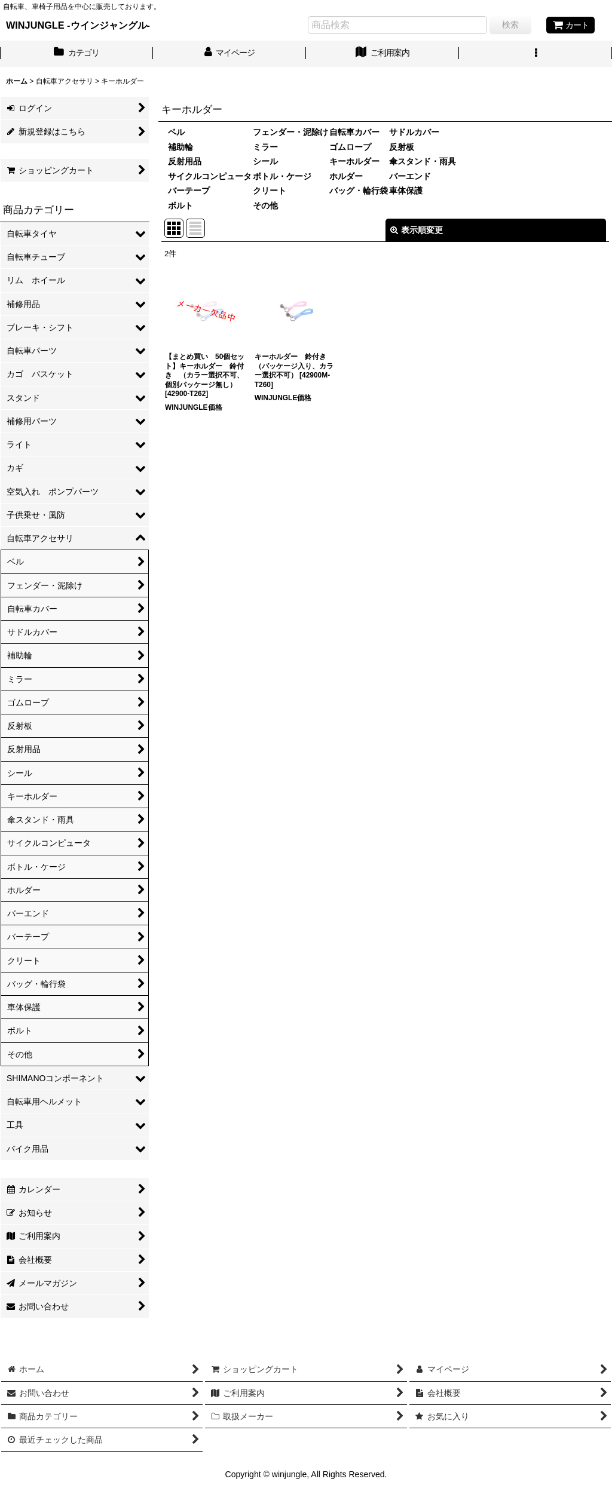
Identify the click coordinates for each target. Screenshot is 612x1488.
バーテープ (189, 190)
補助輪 (180, 147)
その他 (265, 205)
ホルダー (346, 176)
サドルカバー (414, 132)
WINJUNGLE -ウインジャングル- (78, 25)
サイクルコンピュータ (210, 176)
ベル (176, 132)
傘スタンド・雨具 (422, 161)
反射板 (401, 147)
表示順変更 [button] (416, 230)
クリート (269, 190)
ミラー (265, 147)
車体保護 (406, 190)
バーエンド (410, 176)
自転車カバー (354, 132)
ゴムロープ (350, 147)
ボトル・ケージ (282, 176)
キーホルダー (354, 161)
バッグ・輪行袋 (358, 190)
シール (265, 161)
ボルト (180, 205)
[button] (535, 54)
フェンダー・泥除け (290, 132)
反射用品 (184, 161)
